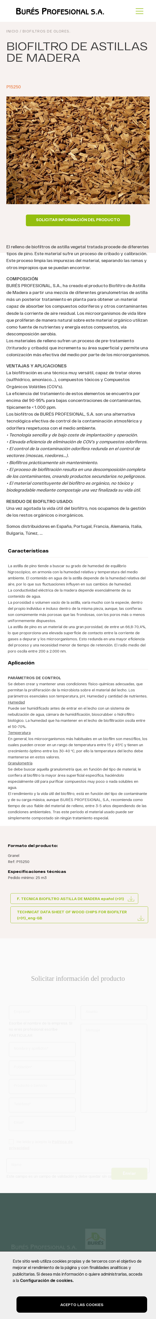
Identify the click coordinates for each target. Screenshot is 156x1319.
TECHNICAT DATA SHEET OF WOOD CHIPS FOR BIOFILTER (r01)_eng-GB (72, 914)
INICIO (12, 32)
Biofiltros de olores (46, 32)
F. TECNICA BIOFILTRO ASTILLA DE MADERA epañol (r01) (70, 898)
